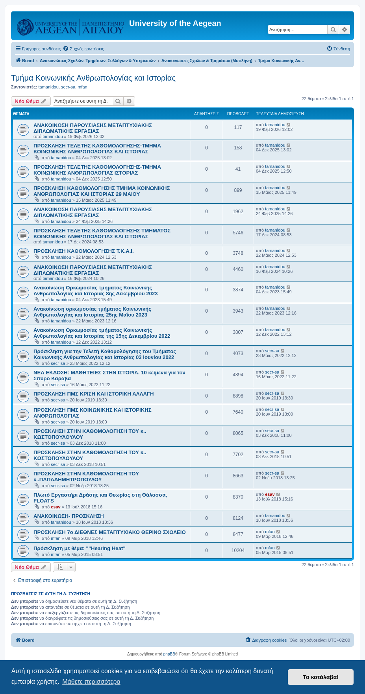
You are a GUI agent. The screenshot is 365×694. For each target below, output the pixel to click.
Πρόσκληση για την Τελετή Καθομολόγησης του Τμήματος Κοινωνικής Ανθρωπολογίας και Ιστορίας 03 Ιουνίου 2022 (104, 354)
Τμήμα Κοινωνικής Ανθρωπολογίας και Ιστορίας (93, 78)
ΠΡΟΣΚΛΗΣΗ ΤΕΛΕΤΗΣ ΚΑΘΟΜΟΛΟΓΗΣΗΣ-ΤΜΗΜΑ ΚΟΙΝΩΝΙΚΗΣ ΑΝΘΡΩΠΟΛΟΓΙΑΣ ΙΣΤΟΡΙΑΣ (97, 170)
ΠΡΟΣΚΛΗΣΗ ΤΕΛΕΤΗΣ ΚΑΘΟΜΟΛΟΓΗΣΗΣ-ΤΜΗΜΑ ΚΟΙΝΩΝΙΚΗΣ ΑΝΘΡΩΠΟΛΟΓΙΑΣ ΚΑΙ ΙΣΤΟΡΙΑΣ (97, 149)
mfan (82, 87)
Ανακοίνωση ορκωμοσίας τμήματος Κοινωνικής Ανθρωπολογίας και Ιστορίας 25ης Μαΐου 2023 (92, 312)
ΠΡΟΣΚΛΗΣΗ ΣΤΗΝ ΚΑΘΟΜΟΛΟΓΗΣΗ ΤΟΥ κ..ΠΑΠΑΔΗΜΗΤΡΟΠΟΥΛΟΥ (86, 476)
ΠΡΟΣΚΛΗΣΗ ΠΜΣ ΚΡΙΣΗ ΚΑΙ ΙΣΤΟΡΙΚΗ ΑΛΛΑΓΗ (93, 394)
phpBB (169, 654)
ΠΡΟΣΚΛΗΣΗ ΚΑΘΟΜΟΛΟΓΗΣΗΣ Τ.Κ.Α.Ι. (83, 251)
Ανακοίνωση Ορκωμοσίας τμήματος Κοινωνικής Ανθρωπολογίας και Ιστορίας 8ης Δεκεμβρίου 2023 (95, 290)
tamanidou (48, 87)
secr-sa (68, 87)
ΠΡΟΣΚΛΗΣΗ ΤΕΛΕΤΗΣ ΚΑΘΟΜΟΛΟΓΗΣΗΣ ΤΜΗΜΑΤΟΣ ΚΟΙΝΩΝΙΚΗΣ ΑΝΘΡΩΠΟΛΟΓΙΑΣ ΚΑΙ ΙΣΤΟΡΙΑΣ (101, 233)
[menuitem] (83, 48)
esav (55, 506)
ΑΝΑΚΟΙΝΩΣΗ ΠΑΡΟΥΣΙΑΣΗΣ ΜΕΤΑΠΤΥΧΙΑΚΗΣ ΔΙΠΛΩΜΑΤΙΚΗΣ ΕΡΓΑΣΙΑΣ (92, 128)
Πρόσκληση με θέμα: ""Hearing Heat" (79, 548)
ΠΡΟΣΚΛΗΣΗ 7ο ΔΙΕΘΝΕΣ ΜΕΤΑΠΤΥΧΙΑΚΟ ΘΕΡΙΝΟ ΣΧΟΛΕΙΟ (109, 532)
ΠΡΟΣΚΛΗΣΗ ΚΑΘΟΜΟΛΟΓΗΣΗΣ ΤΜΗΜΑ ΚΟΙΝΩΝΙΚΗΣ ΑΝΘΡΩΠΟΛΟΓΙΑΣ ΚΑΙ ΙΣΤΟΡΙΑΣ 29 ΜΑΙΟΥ (101, 191)
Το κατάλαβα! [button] (321, 677)
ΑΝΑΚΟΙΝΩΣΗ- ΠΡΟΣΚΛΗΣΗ (68, 516)
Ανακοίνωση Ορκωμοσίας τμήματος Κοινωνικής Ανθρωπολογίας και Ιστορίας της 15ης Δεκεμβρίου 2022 (101, 333)
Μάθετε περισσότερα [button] (91, 681)
